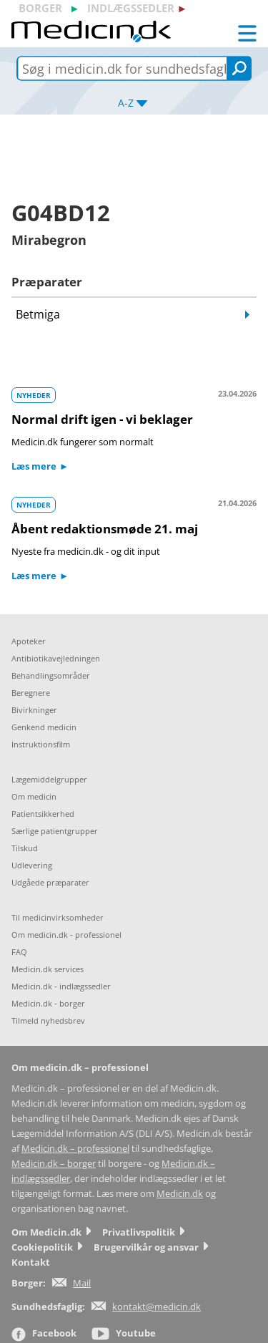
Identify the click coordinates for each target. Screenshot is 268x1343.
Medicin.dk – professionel (75, 1149)
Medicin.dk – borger (53, 1164)
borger (40, 8)
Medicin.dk (180, 1194)
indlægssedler (130, 8)
